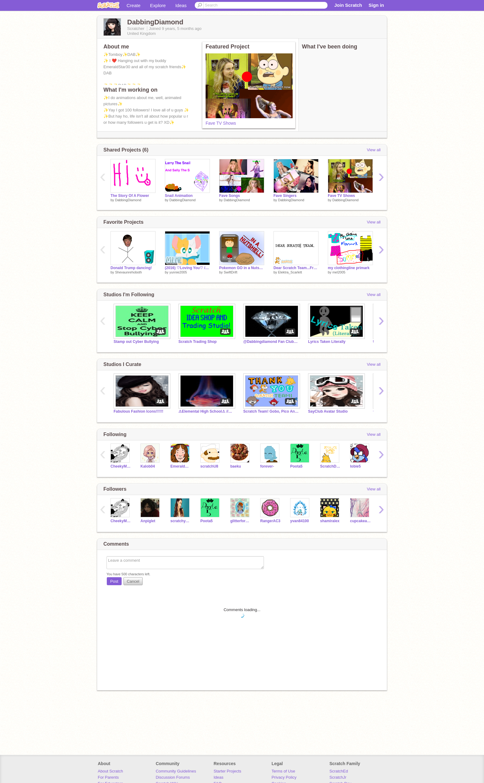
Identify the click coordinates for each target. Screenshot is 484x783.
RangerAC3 (270, 521)
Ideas (181, 5)
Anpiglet (147, 521)
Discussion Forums (173, 777)
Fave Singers (285, 196)
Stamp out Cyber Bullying (136, 341)
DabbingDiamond (128, 200)
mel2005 (338, 272)
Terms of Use (283, 771)
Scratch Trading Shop (197, 341)
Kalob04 (147, 466)
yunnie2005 (178, 272)
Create (133, 5)
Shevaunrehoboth (128, 272)
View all (374, 150)
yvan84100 (299, 521)
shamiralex (330, 521)
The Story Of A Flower (130, 196)
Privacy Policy (284, 777)
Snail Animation (179, 196)
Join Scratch (348, 5)
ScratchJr (337, 777)
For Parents (108, 777)
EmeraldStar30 (180, 466)
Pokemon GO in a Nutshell (241, 268)
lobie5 (355, 466)
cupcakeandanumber (360, 521)
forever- (267, 466)
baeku (235, 466)
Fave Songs (229, 196)
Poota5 (296, 466)
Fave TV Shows (221, 123)
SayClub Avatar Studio (328, 411)
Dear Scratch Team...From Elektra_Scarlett (296, 268)
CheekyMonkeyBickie (121, 466)
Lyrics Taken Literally (326, 341)
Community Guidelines (176, 771)
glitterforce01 (240, 521)
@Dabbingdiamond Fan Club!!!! (271, 341)
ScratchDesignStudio (330, 466)
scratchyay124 (180, 521)
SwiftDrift (230, 272)
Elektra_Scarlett (290, 272)
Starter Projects (227, 771)
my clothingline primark (348, 268)
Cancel (133, 581)
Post (114, 581)
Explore (158, 5)
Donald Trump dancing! (131, 268)
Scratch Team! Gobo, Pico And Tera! (271, 411)
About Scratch (110, 771)
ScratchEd (338, 771)
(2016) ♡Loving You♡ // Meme (187, 268)
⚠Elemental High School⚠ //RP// (206, 411)
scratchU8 (209, 466)
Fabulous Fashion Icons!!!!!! (138, 411)
